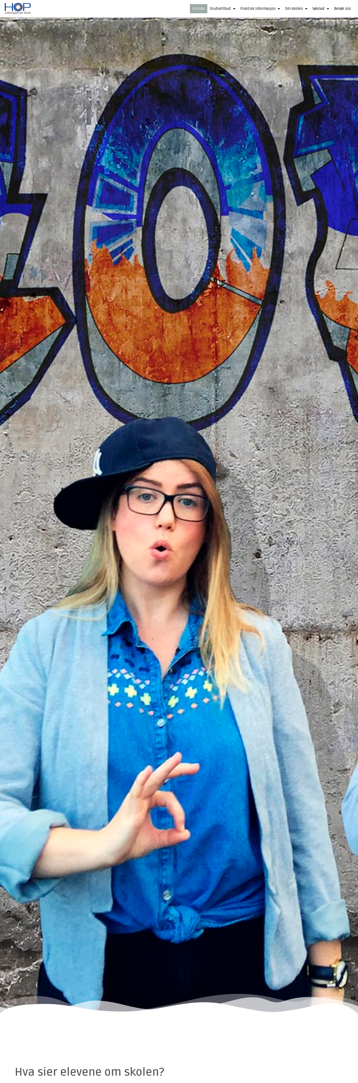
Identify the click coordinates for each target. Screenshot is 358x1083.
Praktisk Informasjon (260, 9)
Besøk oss (342, 8)
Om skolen (296, 9)
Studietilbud (222, 9)
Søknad (320, 9)
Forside (198, 8)
